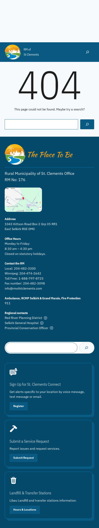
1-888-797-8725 (31, 278)
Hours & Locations (24, 509)
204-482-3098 (34, 283)
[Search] (87, 124)
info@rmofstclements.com (23, 288)
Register (18, 406)
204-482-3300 (25, 268)
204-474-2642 (30, 273)
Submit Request (23, 457)
